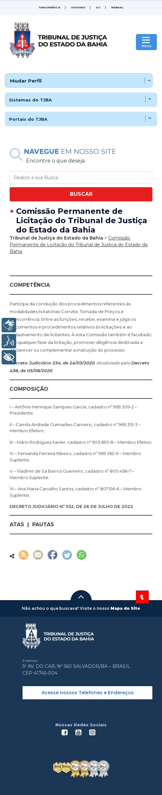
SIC (98, 7)
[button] (81, 597)
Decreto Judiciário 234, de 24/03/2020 (52, 362)
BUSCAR (81, 194)
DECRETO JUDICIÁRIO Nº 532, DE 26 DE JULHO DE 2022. (72, 506)
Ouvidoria (78, 7)
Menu (146, 46)
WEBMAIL (117, 7)
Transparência (49, 7)
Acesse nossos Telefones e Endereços (88, 692)
